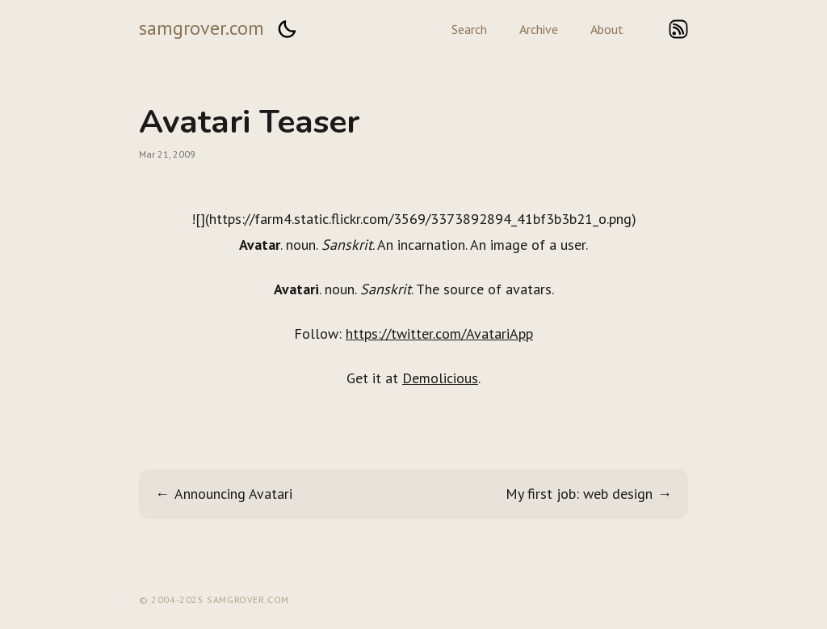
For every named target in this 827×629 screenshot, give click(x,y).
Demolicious (440, 378)
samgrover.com (201, 27)
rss (678, 29)
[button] (286, 29)
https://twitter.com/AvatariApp (439, 333)
